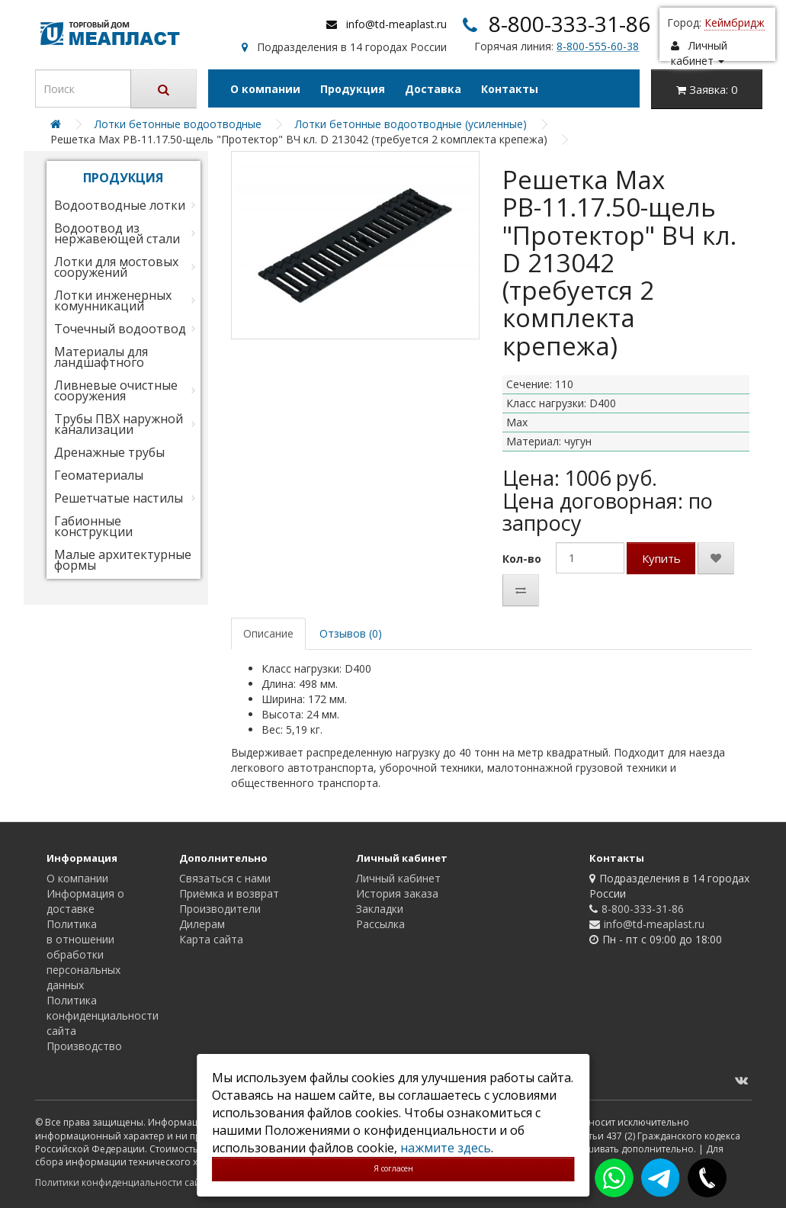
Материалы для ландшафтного (101, 357)
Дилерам (202, 924)
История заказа (397, 893)
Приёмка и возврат (229, 893)
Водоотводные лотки (119, 205)
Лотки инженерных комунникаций (113, 300)
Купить (661, 558)
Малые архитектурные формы (122, 559)
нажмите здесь (445, 1147)
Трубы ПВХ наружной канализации (118, 424)
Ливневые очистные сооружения (116, 390)
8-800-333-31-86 (569, 23)
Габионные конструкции (93, 526)
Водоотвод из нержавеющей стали (117, 233)
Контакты (509, 89)
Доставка (433, 89)
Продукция (352, 89)
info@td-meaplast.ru (396, 24)
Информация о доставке (85, 901)
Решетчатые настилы (118, 498)
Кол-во (521, 558)
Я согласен (393, 1168)
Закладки (379, 908)
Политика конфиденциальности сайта (103, 1015)
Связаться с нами (225, 878)
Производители (220, 908)
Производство (84, 1046)
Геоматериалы (98, 475)
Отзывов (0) (350, 633)
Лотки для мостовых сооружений (116, 267)
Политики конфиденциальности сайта (122, 1182)
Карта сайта (211, 939)
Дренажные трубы (109, 452)
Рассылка (380, 924)
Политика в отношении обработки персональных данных (83, 954)
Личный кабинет (398, 878)
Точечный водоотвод (120, 328)
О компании (265, 89)
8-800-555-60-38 (598, 46)
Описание (268, 633)
